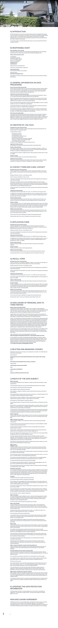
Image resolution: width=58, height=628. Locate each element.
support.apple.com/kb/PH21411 (16, 369)
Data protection (32, 616)
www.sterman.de (13, 63)
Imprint (30, 617)
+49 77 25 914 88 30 (19, 621)
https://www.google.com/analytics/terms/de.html (19, 335)
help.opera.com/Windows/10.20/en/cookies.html (19, 372)
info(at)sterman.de (13, 62)
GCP (32, 613)
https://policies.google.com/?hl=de (37, 335)
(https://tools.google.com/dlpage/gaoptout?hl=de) (23, 343)
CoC (34, 613)
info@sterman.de (18, 622)
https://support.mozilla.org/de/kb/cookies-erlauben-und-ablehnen (22, 361)
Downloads (31, 614)
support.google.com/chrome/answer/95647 (18, 365)
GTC (30, 613)
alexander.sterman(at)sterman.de (16, 73)
